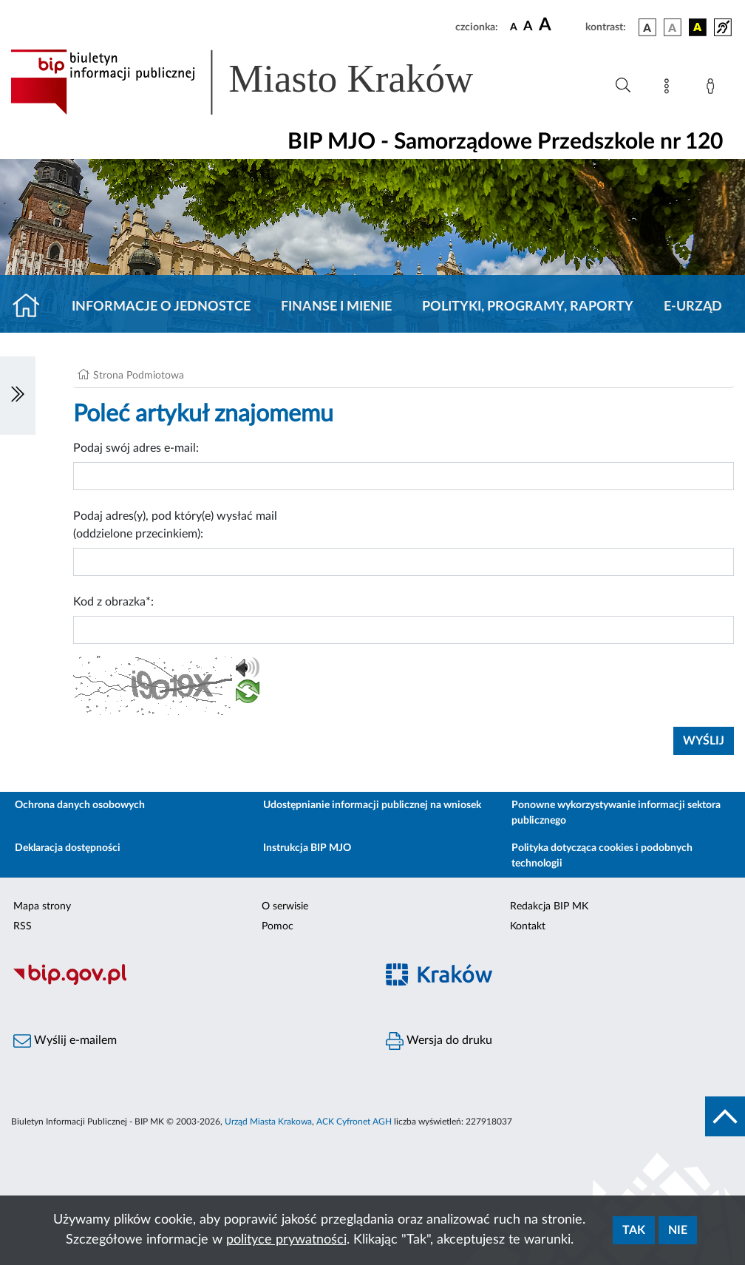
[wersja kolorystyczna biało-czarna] (672, 27)
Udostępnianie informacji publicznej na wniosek (372, 805)
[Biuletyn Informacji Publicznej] (186, 982)
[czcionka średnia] (528, 27)
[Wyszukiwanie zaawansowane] (623, 85)
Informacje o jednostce (161, 306)
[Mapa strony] (670, 89)
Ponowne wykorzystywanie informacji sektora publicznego (616, 813)
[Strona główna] (32, 307)
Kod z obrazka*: (113, 602)
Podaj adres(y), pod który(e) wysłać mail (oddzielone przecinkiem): (175, 525)
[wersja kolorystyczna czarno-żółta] (698, 27)
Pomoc (277, 926)
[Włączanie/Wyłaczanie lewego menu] (17, 395)
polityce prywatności (286, 1240)
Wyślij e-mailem (65, 1041)
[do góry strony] (725, 1116)
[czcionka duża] (559, 25)
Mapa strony (42, 906)
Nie (677, 1230)
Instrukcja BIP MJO (307, 848)
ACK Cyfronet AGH (354, 1121)
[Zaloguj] (713, 89)
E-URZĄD (693, 306)
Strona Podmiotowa (138, 375)
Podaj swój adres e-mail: (136, 448)
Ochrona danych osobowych (80, 805)
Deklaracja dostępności (67, 848)
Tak (633, 1230)
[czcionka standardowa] (513, 26)
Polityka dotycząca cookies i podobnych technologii (602, 856)
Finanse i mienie (336, 306)
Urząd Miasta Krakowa (268, 1121)
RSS (22, 926)
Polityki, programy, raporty (527, 306)
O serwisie (285, 906)
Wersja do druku (439, 1041)
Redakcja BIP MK (549, 906)
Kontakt (527, 926)
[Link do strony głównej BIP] (263, 82)
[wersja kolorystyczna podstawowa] (647, 27)
